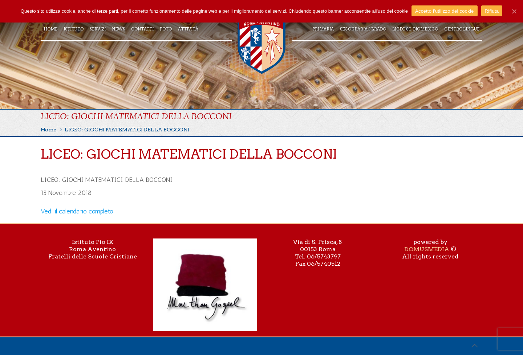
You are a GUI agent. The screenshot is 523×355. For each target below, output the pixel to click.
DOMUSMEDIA (426, 249)
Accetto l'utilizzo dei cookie (444, 11)
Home (48, 129)
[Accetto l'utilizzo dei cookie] (514, 11)
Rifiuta (492, 11)
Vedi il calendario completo (77, 211)
